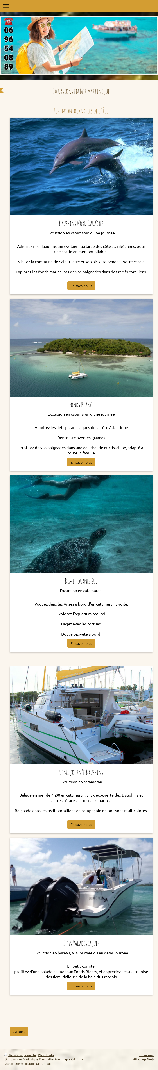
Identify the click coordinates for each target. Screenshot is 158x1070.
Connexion (146, 1055)
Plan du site (46, 1055)
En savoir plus (81, 285)
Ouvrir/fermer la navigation (79, 6)
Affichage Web (143, 1059)
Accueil (19, 1031)
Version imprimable (20, 1055)
